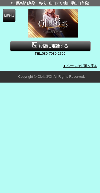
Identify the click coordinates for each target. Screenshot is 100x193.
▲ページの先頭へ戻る (80, 66)
